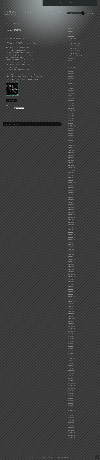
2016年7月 (70, 192)
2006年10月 (70, 410)
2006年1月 (70, 430)
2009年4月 (70, 345)
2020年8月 (70, 132)
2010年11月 (70, 298)
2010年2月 (70, 321)
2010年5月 (70, 313)
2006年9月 (70, 412)
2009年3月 (70, 348)
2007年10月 (70, 388)
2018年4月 (70, 177)
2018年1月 (70, 179)
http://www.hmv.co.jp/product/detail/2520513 (18, 69)
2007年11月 (70, 385)
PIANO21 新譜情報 (13, 30)
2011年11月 (70, 274)
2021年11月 (70, 110)
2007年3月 (70, 402)
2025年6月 (70, 73)
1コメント (10, 124)
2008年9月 (70, 363)
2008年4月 (70, 373)
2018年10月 (70, 170)
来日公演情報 (71, 35)
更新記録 (70, 30)
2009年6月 (70, 341)
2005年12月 (70, 432)
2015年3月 (70, 209)
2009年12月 (70, 326)
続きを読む (11, 100)
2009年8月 (70, 336)
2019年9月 (70, 150)
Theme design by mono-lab (63, 457)
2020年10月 (70, 127)
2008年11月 (70, 358)
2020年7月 (70, 135)
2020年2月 (70, 140)
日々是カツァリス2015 (74, 48)
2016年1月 (70, 199)
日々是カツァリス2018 (74, 45)
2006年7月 (70, 417)
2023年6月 (70, 90)
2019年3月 (70, 165)
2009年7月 (70, 338)
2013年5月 (70, 249)
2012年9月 (70, 264)
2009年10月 (70, 331)
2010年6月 (70, 311)
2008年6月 (70, 368)
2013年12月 (70, 234)
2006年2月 (70, 427)
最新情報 (70, 28)
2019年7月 (70, 155)
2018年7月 (70, 172)
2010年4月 (70, 316)
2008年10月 (70, 360)
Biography (57, 2)
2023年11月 (70, 83)
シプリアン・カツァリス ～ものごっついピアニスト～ (36, 12)
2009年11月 (70, 328)
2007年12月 (70, 383)
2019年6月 (70, 157)
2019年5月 (70, 160)
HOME (40, 2)
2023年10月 (70, 85)
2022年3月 (70, 105)
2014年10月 (70, 217)
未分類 (69, 60)
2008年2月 (70, 378)
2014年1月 (70, 232)
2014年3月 (70, 227)
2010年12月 (70, 296)
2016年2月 (70, 197)
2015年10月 (70, 202)
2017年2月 (70, 187)
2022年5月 (70, 100)
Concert (77, 2)
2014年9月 (70, 219)
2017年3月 (70, 184)
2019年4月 (70, 162)
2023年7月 (70, 88)
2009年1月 (70, 353)
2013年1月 (70, 256)
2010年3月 (70, 318)
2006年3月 (70, 425)
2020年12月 (70, 125)
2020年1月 (70, 142)
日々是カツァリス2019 (74, 43)
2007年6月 (70, 398)
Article (86, 2)
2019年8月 (70, 152)
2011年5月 (70, 288)
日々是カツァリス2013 (74, 50)
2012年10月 (70, 261)
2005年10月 (70, 437)
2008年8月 (70, 365)
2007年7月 (70, 395)
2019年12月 (70, 145)
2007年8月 (70, 393)
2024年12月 (70, 75)
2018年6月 (70, 175)
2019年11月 (70, 147)
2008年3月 (70, 375)
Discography (67, 2)
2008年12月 (70, 355)
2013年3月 (70, 254)
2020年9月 (70, 130)
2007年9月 (70, 390)
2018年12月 (70, 167)
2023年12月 (70, 80)
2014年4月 (70, 224)
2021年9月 (70, 113)
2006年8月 (70, 415)
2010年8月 (70, 306)
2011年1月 (70, 293)
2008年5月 (70, 370)
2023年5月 (70, 93)
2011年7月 (70, 284)
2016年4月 (70, 194)
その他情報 (70, 58)
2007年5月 (70, 400)
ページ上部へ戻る (97, 457)
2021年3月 (70, 118)
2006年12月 (70, 407)
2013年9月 (70, 241)
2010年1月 (70, 323)
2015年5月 (70, 207)
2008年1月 (70, 380)
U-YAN (15, 32)
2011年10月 (70, 276)
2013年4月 (70, 251)
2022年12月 (70, 95)
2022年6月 (70, 98)
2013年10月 (70, 239)
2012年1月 (70, 271)
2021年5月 (70, 115)
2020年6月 (70, 137)
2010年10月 (70, 301)
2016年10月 (70, 189)
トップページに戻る (34, 131)
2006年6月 (70, 420)
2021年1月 (70, 122)
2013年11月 (70, 236)
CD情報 (17, 124)
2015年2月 (70, 212)
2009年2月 (70, 350)
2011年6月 (70, 286)
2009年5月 (70, 343)
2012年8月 (70, 266)
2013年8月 (70, 244)
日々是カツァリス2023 (74, 38)
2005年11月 (70, 435)
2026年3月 (70, 70)
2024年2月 (70, 78)
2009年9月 (70, 333)
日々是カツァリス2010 (74, 53)
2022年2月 (70, 108)
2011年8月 (70, 281)
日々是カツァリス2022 (74, 40)
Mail (94, 2)
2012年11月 (70, 259)
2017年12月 (70, 182)
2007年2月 (70, 405)
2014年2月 (70, 229)
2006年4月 (70, 422)
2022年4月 (70, 103)
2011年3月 (70, 291)
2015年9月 (70, 204)
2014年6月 (70, 222)
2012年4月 (70, 269)
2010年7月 (70, 308)
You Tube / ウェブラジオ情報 (74, 55)
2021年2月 (70, 120)
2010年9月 (70, 303)
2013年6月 (70, 246)
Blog (48, 2)
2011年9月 (70, 279)
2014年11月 (70, 214)
